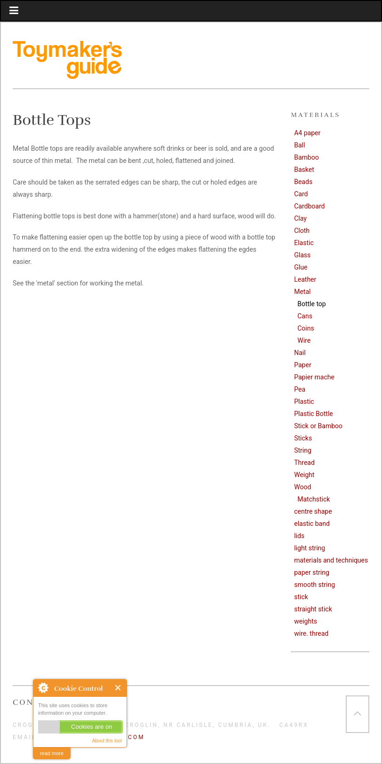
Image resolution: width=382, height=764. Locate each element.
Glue (300, 267)
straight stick (313, 609)
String (302, 450)
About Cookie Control (42, 687)
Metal (302, 291)
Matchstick (313, 499)
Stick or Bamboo (318, 426)
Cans (304, 316)
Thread (304, 462)
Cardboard (309, 206)
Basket (304, 169)
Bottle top (311, 304)
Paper (302, 365)
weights (305, 621)
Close (118, 688)
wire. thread (311, 633)
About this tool (107, 740)
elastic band (312, 523)
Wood (302, 487)
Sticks (303, 438)
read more (52, 753)
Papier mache (314, 377)
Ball (299, 145)
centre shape (313, 511)
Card (301, 194)
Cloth (302, 230)
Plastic (304, 401)
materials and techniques (331, 560)
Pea (299, 389)
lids (299, 536)
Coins (305, 328)
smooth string (314, 584)
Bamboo (306, 157)
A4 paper (307, 133)
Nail (299, 352)
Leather (305, 279)
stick (301, 597)
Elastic (304, 243)
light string (309, 548)
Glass (302, 255)
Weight (304, 474)
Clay (300, 218)
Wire (303, 340)
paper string (311, 572)
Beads (303, 181)
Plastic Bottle (313, 413)
